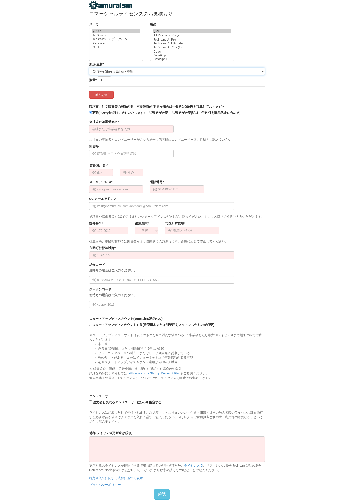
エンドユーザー (100, 396)
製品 (153, 24)
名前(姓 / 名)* (98, 165)
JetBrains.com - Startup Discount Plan (154, 373)
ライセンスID (193, 465)
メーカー (95, 24)
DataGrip (192, 55)
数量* (93, 80)
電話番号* (157, 182)
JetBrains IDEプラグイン (116, 39)
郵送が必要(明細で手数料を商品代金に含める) (206, 113)
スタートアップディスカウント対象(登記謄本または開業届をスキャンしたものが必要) (151, 325)
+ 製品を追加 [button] (101, 95)
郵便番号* (96, 223)
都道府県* (142, 223)
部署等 (94, 146)
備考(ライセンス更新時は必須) (110, 433)
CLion (192, 52)
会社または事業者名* (104, 122)
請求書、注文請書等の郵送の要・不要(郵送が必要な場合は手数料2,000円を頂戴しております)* (156, 106)
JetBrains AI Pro (192, 40)
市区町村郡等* (175, 223)
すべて (116, 31)
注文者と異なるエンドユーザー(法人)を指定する (125, 402)
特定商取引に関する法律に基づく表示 (116, 478)
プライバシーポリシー (105, 485)
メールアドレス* (100, 182)
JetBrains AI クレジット (192, 47)
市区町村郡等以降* (102, 248)
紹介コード (113, 268)
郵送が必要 (158, 113)
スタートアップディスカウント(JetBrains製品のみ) (126, 319)
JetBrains (116, 35)
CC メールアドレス (103, 199)
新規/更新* (96, 64)
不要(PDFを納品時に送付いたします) (117, 113)
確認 (162, 494)
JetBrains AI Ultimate (192, 43)
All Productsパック (192, 35)
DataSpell (192, 59)
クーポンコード (113, 292)
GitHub (116, 47)
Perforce (116, 43)
